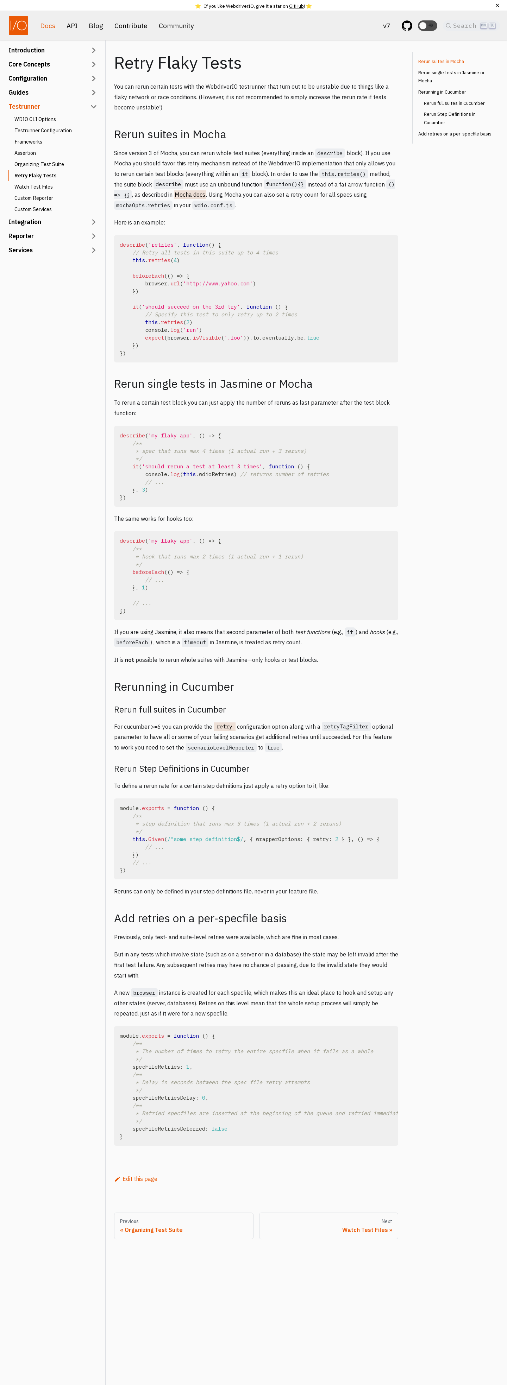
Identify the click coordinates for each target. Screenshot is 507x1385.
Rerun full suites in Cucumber (454, 103)
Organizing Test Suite (39, 164)
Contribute (131, 25)
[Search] (471, 25)
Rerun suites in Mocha (441, 61)
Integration (24, 222)
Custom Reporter (33, 198)
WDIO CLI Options (35, 119)
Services (20, 250)
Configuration (27, 78)
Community (176, 25)
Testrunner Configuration (43, 130)
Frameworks (28, 141)
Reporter (21, 236)
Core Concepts (29, 64)
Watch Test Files (33, 186)
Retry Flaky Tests (35, 175)
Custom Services (33, 209)
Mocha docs (190, 194)
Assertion (25, 153)
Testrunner (24, 106)
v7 (386, 25)
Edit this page (135, 1178)
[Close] (497, 5)
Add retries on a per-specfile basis (455, 134)
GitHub (296, 6)
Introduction (26, 50)
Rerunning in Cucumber (442, 92)
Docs (47, 25)
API (72, 25)
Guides (18, 92)
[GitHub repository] (407, 25)
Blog (96, 25)
